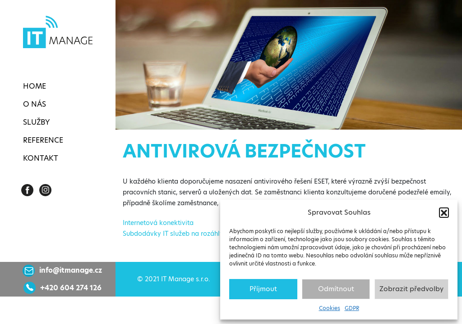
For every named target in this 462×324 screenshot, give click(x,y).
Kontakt (40, 158)
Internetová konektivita (158, 222)
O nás (34, 104)
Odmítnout (336, 288)
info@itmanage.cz (70, 270)
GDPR (352, 308)
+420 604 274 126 (71, 287)
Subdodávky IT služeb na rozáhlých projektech (193, 233)
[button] (443, 212)
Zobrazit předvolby (411, 288)
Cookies (329, 308)
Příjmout (263, 288)
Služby (36, 122)
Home (34, 86)
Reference (43, 140)
